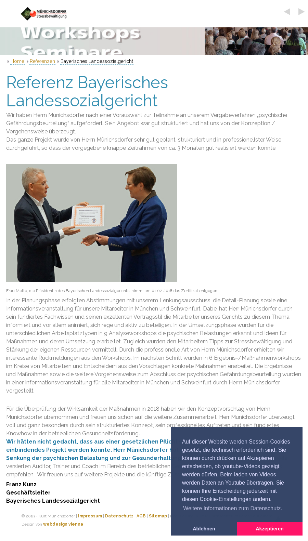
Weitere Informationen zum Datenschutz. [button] (232, 508)
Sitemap (158, 516)
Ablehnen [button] (204, 528)
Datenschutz (119, 516)
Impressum (90, 516)
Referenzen (42, 61)
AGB (141, 516)
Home (17, 61)
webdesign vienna (63, 524)
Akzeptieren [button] (270, 528)
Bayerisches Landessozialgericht (97, 61)
